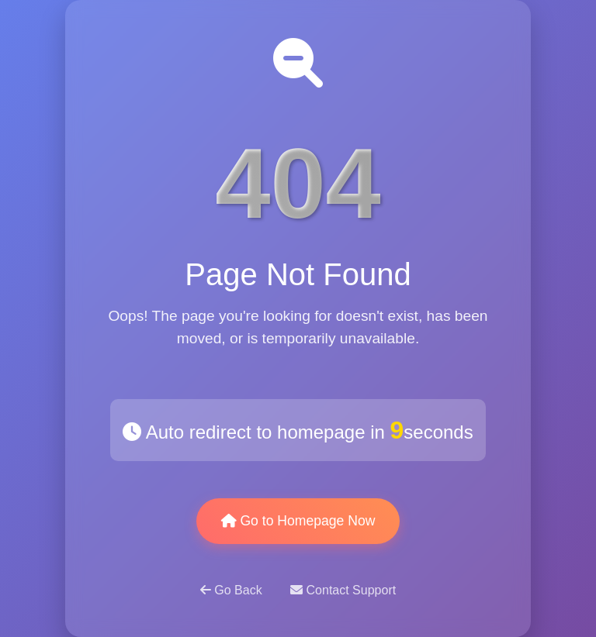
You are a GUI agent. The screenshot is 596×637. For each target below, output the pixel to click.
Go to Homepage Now (298, 521)
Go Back (232, 590)
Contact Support (343, 590)
